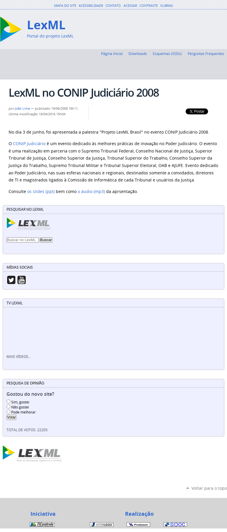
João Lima (22, 108)
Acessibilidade (91, 6)
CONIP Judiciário (30, 143)
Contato (113, 6)
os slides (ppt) (41, 191)
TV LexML (14, 303)
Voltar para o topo (209, 488)
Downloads (138, 53)
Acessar (130, 6)
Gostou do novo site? (30, 394)
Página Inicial (112, 53)
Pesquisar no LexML (25, 209)
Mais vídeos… (19, 356)
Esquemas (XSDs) (167, 53)
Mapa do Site (65, 6)
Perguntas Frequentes (206, 53)
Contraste (149, 6)
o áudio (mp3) (91, 191)
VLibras (166, 6)
